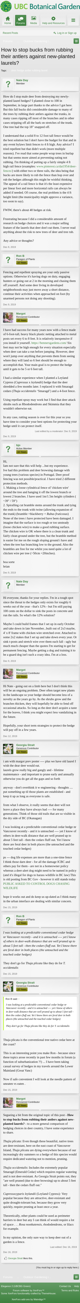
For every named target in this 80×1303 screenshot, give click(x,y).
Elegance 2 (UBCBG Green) (16, 1286)
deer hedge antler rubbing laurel (28, 70)
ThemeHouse (48, 1293)
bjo (18, 445)
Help (76, 1286)
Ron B (20, 255)
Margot (20, 313)
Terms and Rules (70, 1290)
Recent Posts (10, 33)
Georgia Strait (25, 745)
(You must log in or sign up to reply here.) (57, 1267)
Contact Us (65, 1286)
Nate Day (22, 80)
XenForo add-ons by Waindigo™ (29, 1299)
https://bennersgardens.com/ (49, 343)
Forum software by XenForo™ (28, 1290)
